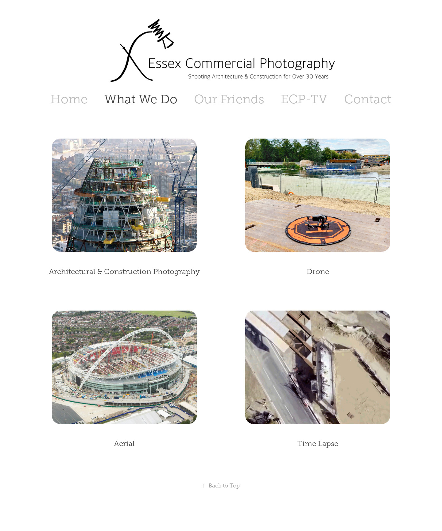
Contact (367, 99)
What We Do (140, 99)
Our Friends (229, 99)
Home (69, 99)
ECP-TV (304, 99)
